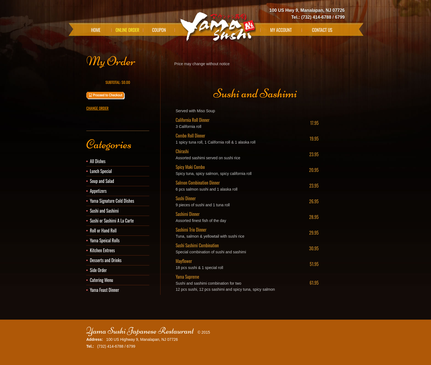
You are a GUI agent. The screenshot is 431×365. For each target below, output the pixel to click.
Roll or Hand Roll (103, 230)
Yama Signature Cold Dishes (112, 200)
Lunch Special (101, 171)
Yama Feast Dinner (104, 290)
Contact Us (322, 30)
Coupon (159, 30)
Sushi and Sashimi (104, 210)
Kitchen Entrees (102, 250)
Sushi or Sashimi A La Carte (112, 220)
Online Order (127, 30)
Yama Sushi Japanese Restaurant (140, 330)
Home (96, 30)
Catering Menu (101, 280)
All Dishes (98, 161)
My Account (281, 30)
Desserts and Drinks (105, 260)
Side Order (98, 270)
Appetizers (98, 191)
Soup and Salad (102, 181)
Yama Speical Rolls (105, 240)
